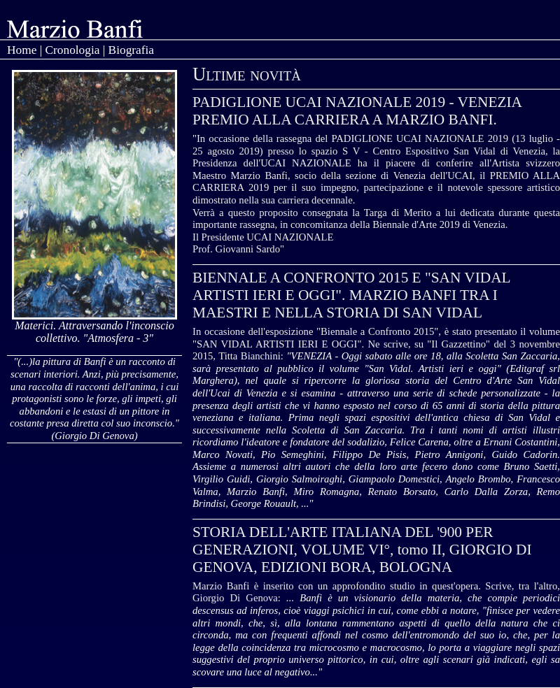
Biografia (131, 50)
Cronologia (72, 50)
